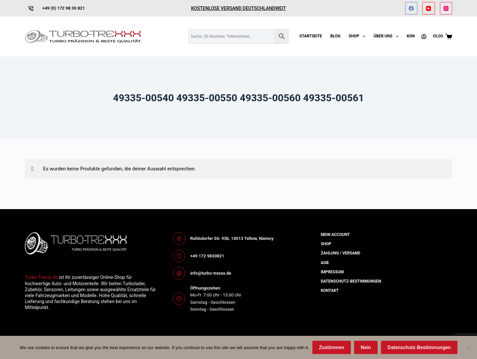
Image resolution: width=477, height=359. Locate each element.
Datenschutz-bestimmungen (351, 281)
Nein (366, 347)
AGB (325, 262)
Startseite (310, 36)
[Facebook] (411, 8)
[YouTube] (428, 8)
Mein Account (335, 234)
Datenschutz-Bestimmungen (419, 347)
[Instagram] (446, 8)
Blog (335, 36)
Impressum (332, 272)
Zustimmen (331, 347)
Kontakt (330, 290)
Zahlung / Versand (340, 253)
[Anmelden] (423, 36)
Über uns (387, 36)
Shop (358, 36)
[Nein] (468, 347)
